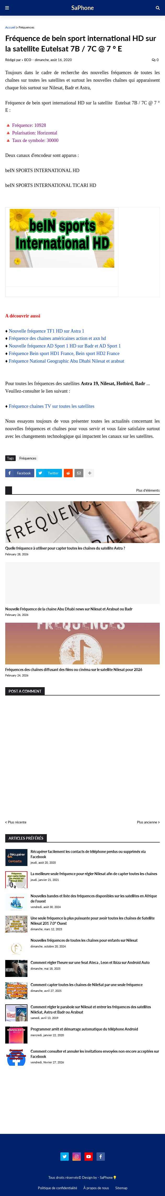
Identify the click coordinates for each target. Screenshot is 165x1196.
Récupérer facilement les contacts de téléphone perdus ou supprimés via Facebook (88, 854)
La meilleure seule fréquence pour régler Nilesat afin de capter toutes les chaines (94, 873)
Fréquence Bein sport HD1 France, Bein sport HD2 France (64, 353)
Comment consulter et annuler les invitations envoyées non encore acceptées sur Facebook (95, 1054)
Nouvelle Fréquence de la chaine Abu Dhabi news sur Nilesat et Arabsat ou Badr (68, 609)
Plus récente (17, 822)
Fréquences (26, 27)
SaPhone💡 (108, 1177)
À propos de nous (96, 1188)
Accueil (10, 27)
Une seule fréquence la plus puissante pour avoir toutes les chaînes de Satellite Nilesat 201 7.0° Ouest (93, 921)
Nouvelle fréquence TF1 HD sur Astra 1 (46, 331)
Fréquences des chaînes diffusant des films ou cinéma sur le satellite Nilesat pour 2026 (73, 669)
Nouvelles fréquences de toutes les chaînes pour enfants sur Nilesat (84, 940)
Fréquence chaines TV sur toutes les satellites (51, 406)
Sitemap (121, 1188)
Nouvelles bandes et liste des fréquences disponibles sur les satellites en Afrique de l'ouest (94, 898)
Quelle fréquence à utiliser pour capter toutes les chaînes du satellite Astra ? (65, 548)
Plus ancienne (147, 822)
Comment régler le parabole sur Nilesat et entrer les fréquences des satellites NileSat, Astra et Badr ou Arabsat (91, 1009)
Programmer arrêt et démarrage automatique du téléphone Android (84, 1029)
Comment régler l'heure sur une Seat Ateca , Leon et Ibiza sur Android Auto (90, 962)
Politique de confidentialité (57, 1188)
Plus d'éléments (148, 490)
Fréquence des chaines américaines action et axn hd (57, 338)
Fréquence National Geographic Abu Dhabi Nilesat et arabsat (66, 361)
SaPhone (82, 7)
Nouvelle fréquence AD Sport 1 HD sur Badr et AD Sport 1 (65, 346)
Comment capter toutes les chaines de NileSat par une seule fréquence (87, 984)
